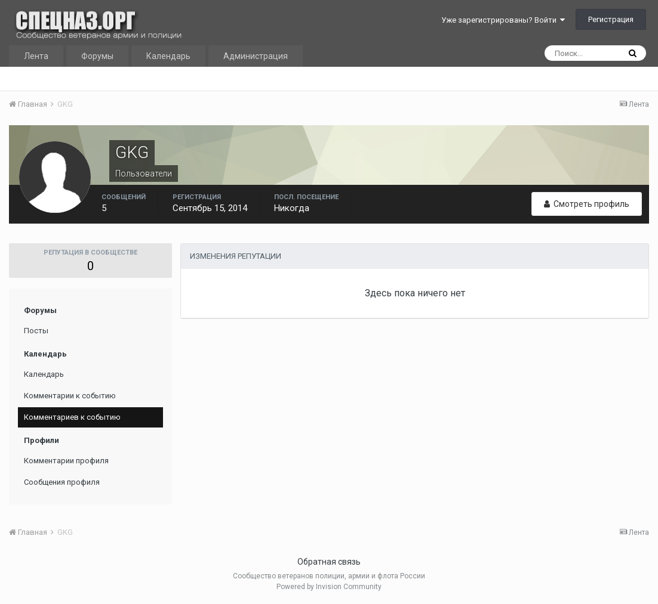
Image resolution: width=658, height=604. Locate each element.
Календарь (168, 56)
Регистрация (611, 19)
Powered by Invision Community (329, 587)
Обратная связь (329, 561)
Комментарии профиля (66, 460)
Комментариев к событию (72, 417)
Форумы (97, 56)
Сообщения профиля (62, 482)
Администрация (255, 56)
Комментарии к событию (70, 395)
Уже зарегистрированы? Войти (503, 20)
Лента (36, 56)
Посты (36, 330)
